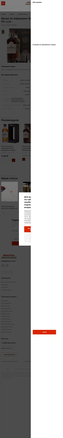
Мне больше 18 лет (20, 224)
